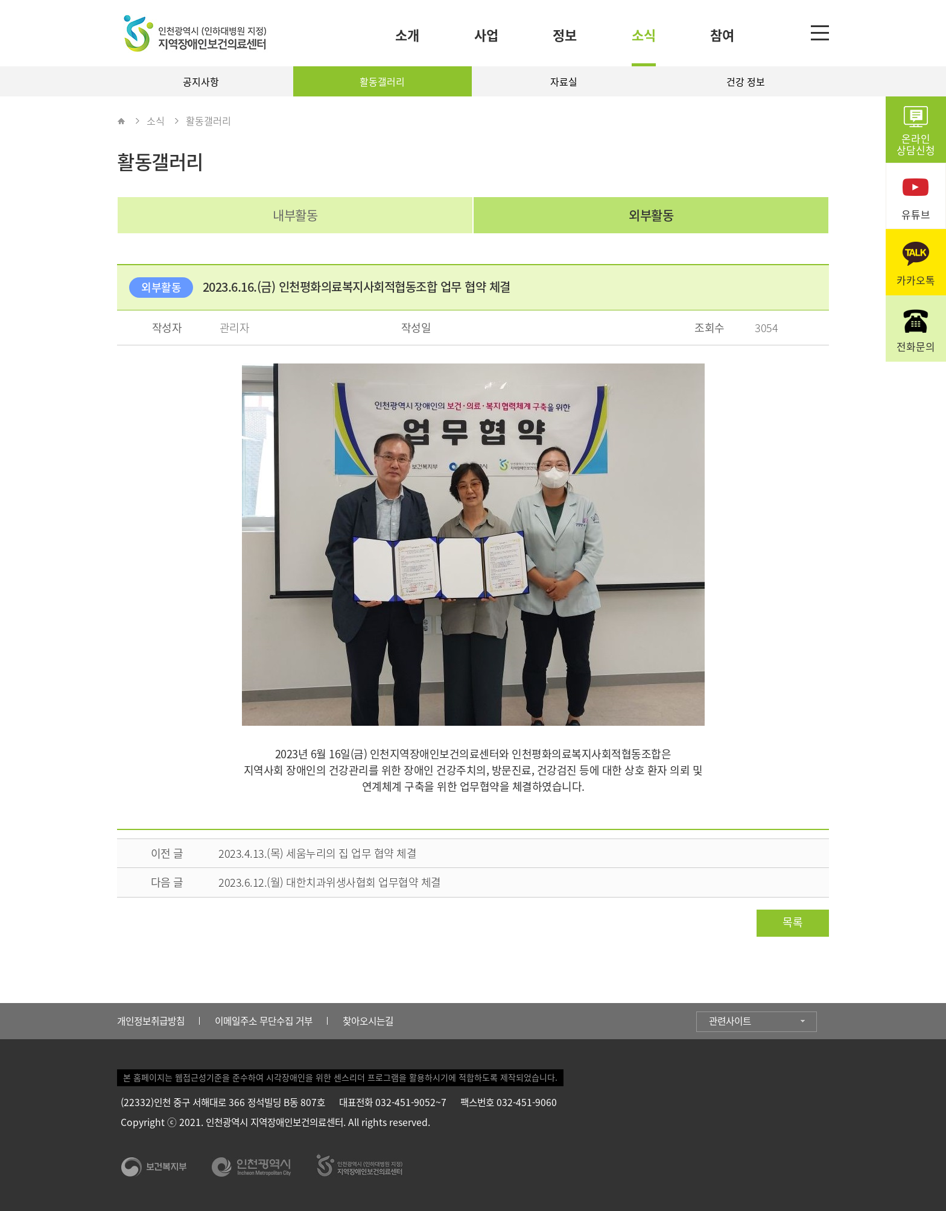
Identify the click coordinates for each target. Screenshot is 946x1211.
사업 (486, 35)
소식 (644, 35)
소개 (407, 35)
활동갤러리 (382, 81)
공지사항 (201, 81)
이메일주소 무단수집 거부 (264, 1021)
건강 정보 (745, 81)
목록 (793, 922)
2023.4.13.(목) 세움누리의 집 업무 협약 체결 (317, 853)
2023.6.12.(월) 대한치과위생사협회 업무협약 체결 (329, 882)
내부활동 (295, 215)
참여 (722, 35)
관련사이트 (730, 1021)
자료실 (563, 81)
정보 (565, 35)
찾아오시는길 (368, 1021)
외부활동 (651, 215)
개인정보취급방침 (151, 1021)
